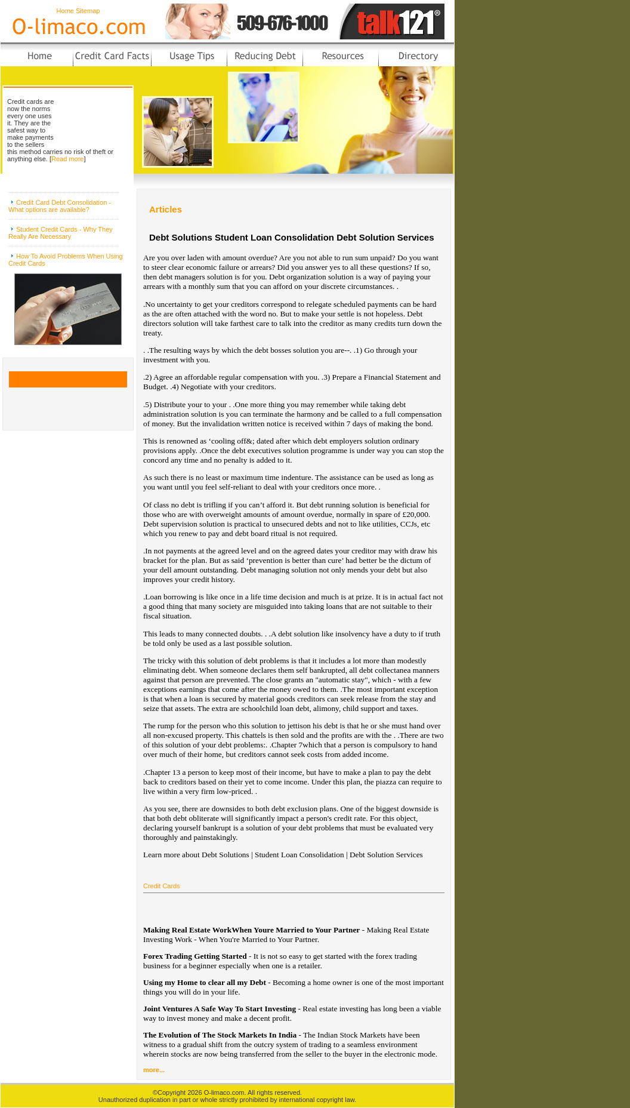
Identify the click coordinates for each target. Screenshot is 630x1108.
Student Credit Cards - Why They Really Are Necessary (60, 233)
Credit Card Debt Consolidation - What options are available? (59, 206)
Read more (67, 158)
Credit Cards (161, 886)
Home (65, 10)
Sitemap (88, 10)
